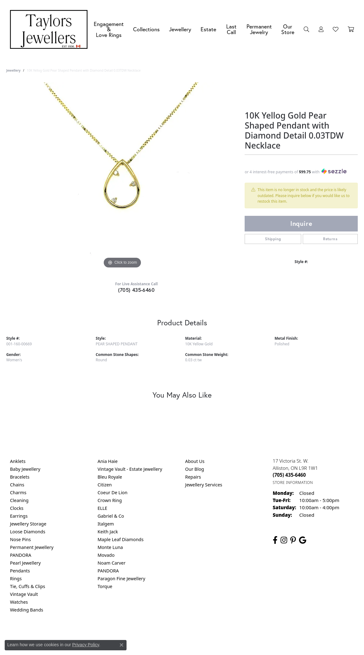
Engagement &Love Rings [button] (109, 29)
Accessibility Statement (235, 635)
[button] (306, 29)
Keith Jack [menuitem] (107, 532)
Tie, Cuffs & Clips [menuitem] (27, 586)
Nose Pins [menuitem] (20, 539)
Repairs (193, 477)
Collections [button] (146, 29)
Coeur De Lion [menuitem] (112, 492)
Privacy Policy (151, 635)
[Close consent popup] (121, 645)
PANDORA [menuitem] (20, 555)
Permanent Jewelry (259, 29)
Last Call (231, 29)
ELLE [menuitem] (102, 508)
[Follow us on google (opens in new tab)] (302, 540)
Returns (330, 238)
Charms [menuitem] (18, 492)
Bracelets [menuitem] (19, 477)
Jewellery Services (203, 485)
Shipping (273, 238)
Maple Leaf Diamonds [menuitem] (120, 539)
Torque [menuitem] (104, 586)
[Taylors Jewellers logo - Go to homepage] (50, 29)
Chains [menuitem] (17, 485)
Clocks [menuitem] (16, 508)
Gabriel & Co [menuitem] (110, 516)
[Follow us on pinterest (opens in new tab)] (293, 540)
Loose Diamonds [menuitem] (27, 532)
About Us (195, 461)
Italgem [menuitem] (105, 524)
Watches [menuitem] (19, 602)
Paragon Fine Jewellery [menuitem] (121, 578)
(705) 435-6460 (136, 290)
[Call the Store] (289, 475)
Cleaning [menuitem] (19, 500)
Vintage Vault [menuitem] (24, 594)
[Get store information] (293, 482)
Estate (208, 29)
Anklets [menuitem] (18, 461)
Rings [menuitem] (16, 578)
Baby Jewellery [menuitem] (25, 469)
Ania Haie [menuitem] (107, 461)
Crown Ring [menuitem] (109, 500)
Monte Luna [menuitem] (110, 547)
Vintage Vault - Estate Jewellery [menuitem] (129, 469)
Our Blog (194, 469)
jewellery (13, 70)
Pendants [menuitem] (20, 571)
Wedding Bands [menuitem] (26, 610)
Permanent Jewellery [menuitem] (31, 547)
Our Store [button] (287, 29)
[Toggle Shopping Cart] (351, 29)
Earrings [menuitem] (18, 516)
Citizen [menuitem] (104, 485)
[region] (122, 176)
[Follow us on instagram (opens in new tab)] (284, 540)
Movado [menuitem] (105, 555)
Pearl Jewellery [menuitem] (25, 563)
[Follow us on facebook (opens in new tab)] (275, 540)
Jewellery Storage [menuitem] (28, 524)
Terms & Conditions (188, 635)
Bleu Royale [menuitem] (109, 477)
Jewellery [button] (180, 29)
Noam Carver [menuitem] (111, 563)
